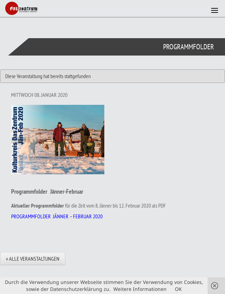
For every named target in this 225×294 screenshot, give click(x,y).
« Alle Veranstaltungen (32, 258)
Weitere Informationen (140, 289)
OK (178, 289)
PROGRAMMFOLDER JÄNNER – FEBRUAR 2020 (57, 216)
